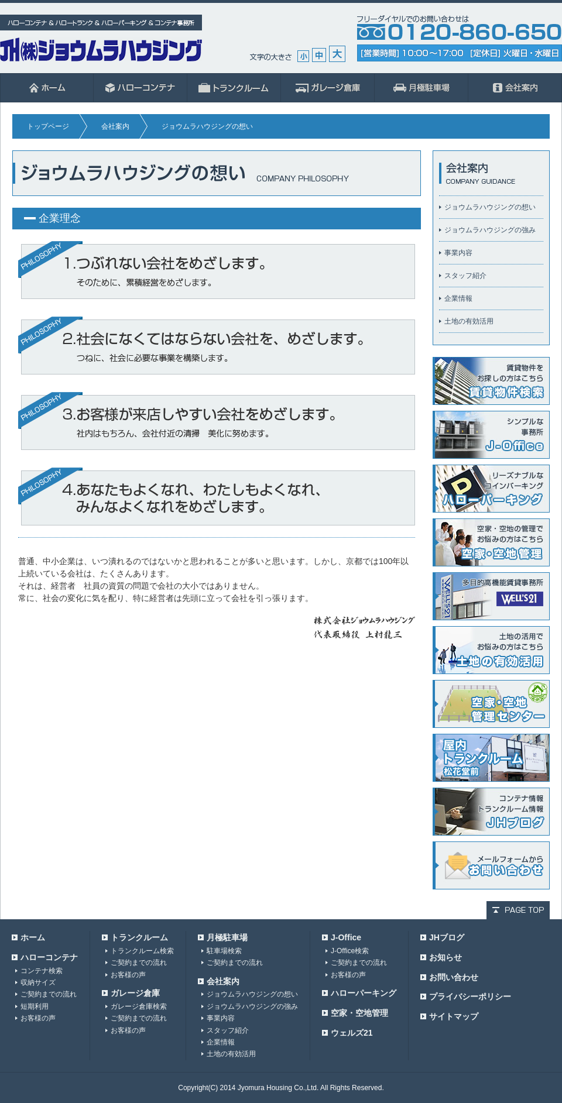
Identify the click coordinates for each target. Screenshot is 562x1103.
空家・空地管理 (359, 1013)
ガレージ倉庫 (328, 87)
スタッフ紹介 (465, 276)
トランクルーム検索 (142, 951)
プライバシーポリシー (470, 996)
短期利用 (34, 1006)
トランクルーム (139, 937)
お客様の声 (38, 1018)
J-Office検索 (350, 951)
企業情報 (458, 298)
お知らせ (445, 957)
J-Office (346, 937)
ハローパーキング (363, 993)
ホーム (47, 87)
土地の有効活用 (469, 321)
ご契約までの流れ (48, 994)
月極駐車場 (421, 87)
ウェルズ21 (352, 1032)
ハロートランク (234, 87)
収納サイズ (38, 982)
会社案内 (515, 87)
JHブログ (446, 937)
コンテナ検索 (41, 971)
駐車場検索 (224, 951)
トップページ (48, 126)
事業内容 (458, 253)
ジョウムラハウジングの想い (490, 207)
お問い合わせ (453, 977)
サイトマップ (453, 1016)
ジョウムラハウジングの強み (490, 230)
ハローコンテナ (140, 87)
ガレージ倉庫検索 (139, 1006)
